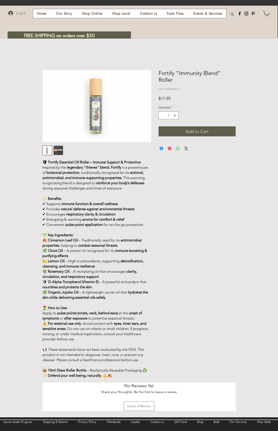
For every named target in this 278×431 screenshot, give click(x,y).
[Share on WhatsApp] (177, 148)
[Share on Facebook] (161, 148)
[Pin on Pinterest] (169, 148)
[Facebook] (239, 13)
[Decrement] (162, 115)
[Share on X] (186, 148)
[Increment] (175, 115)
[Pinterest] (253, 13)
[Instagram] (246, 13)
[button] (92, 13)
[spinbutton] (168, 115)
